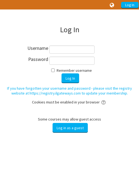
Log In (129, 5)
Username (37, 48)
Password (38, 59)
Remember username (74, 70)
